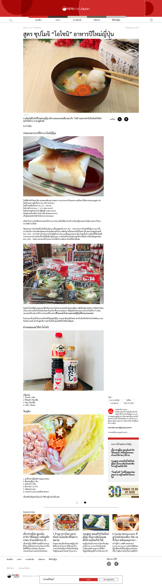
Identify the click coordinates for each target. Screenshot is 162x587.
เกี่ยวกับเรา (10, 568)
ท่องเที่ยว (38, 20)
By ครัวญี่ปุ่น (27, 126)
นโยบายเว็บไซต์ (23, 568)
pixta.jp (26, 114)
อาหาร (58, 20)
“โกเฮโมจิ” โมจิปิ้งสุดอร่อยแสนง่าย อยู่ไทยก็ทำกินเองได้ (123, 475)
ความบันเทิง (77, 20)
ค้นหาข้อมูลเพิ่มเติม (109, 579)
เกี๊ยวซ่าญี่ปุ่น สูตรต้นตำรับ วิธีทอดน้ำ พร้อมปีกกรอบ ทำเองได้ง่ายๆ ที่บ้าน (123, 452)
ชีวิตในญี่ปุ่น (116, 20)
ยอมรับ (88, 579)
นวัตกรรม (97, 20)
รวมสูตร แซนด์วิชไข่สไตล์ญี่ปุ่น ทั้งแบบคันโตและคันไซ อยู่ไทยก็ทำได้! (122, 464)
